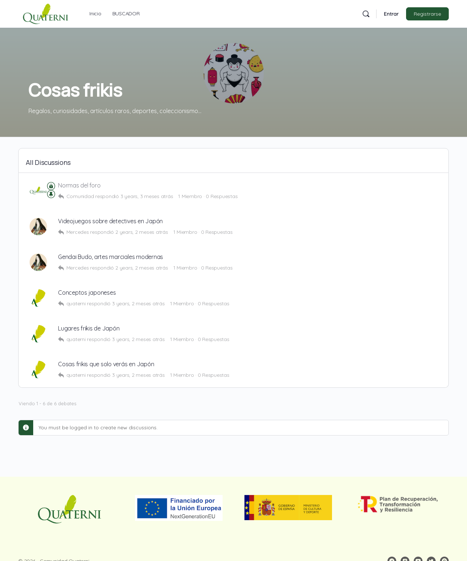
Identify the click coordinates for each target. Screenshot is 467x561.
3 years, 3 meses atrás (146, 196)
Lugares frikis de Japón (88, 328)
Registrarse (427, 14)
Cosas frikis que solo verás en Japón (106, 364)
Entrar (391, 14)
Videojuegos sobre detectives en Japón (110, 221)
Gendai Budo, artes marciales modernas (110, 257)
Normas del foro (79, 185)
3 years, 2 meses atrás (138, 303)
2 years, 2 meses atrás (141, 232)
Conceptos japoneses (87, 292)
